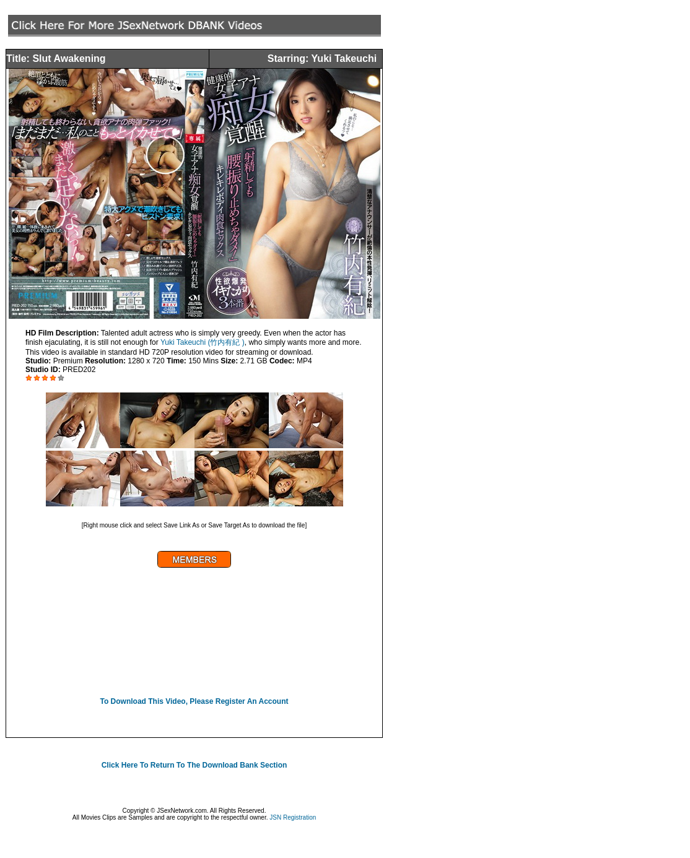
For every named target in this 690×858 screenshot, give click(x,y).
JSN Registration (292, 817)
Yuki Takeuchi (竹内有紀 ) (202, 342)
